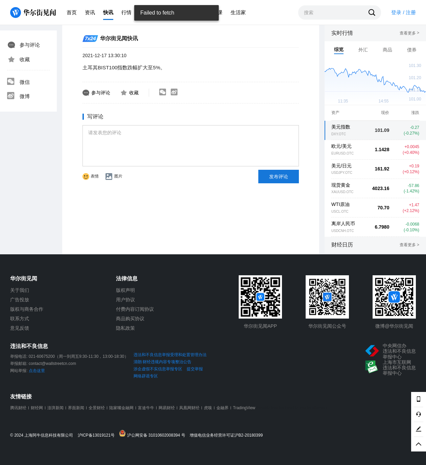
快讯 (108, 12)
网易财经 (167, 407)
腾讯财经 (18, 407)
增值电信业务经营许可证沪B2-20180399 (226, 435)
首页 (72, 12)
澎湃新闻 (55, 407)
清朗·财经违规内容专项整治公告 (162, 361)
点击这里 (37, 370)
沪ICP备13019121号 (98, 435)
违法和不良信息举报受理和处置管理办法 (170, 354)
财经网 (37, 407)
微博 (18, 96)
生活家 (238, 12)
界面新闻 (76, 407)
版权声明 (125, 290)
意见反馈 (19, 328)
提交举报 (195, 369)
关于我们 (19, 290)
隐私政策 (125, 328)
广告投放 (19, 299)
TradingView (244, 407)
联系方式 (19, 318)
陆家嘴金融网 (121, 407)
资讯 (90, 12)
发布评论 (278, 176)
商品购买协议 (130, 318)
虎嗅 (208, 407)
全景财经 (97, 407)
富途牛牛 (146, 407)
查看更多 (409, 33)
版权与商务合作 (26, 309)
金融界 (222, 407)
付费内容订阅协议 (135, 309)
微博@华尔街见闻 (394, 326)
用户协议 (125, 299)
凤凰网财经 (189, 407)
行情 (126, 12)
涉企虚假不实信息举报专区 (158, 369)
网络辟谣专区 (146, 376)
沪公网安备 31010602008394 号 (153, 434)
